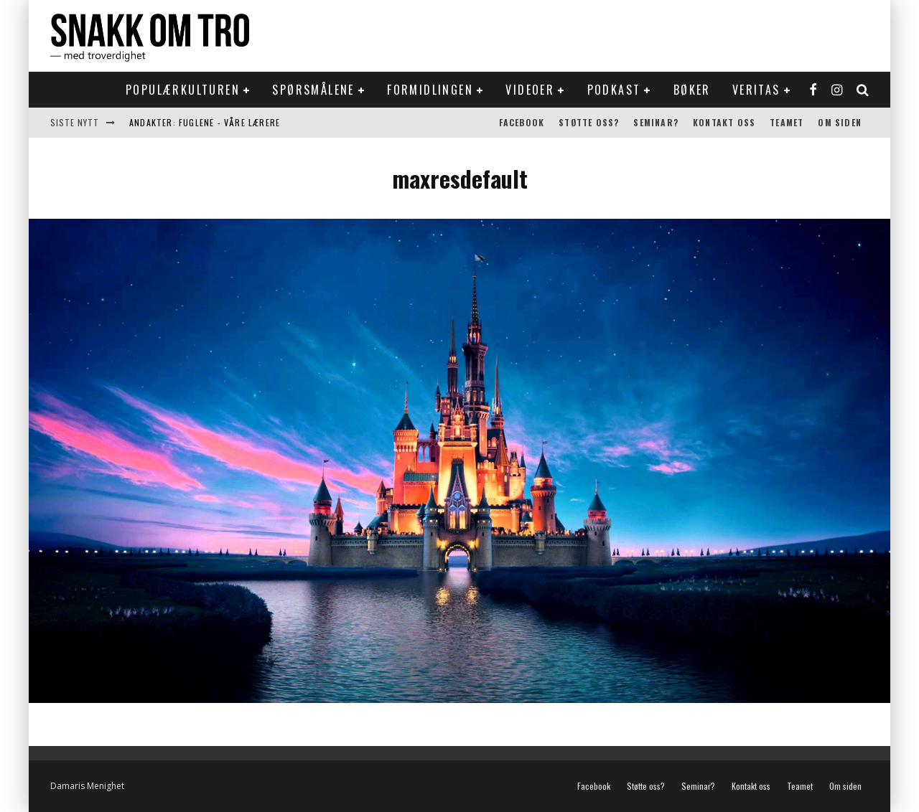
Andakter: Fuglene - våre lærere (204, 122)
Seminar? (655, 122)
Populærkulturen (183, 89)
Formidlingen (430, 89)
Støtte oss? (589, 122)
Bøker (692, 89)
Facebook (522, 122)
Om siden (840, 122)
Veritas (756, 89)
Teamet (786, 122)
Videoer (529, 89)
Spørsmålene (313, 89)
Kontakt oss (724, 122)
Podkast (614, 89)
